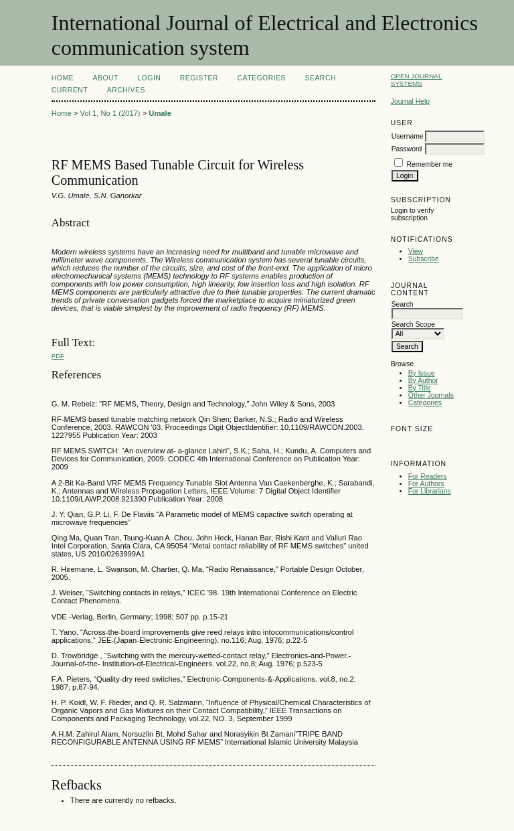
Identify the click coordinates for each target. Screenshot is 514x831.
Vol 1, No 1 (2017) (110, 113)
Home (63, 78)
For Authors (426, 483)
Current (70, 90)
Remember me (430, 164)
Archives (126, 90)
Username (408, 136)
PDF (58, 356)
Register (199, 78)
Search (320, 78)
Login (149, 78)
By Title (419, 388)
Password (407, 149)
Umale (160, 113)
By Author (423, 380)
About (105, 78)
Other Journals (431, 395)
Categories (425, 402)
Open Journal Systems (416, 79)
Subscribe (423, 258)
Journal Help (410, 101)
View (415, 251)
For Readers (427, 476)
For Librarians (429, 491)
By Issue (421, 373)
